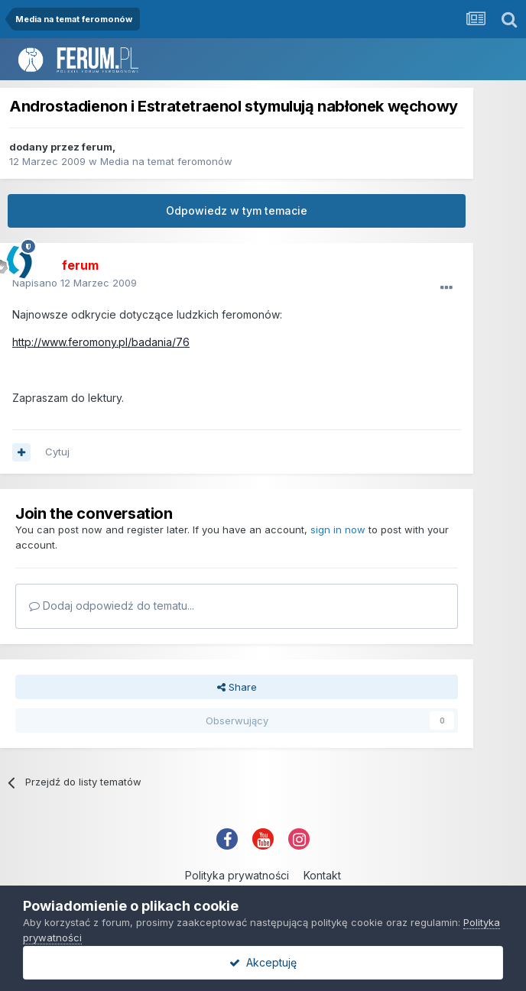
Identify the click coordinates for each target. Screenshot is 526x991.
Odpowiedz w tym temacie (236, 210)
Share (237, 686)
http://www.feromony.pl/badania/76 (101, 341)
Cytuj (57, 451)
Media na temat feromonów (166, 161)
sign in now (337, 529)
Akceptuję (263, 962)
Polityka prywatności (237, 875)
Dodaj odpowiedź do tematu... (111, 605)
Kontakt (322, 875)
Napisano (74, 283)
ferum (97, 147)
